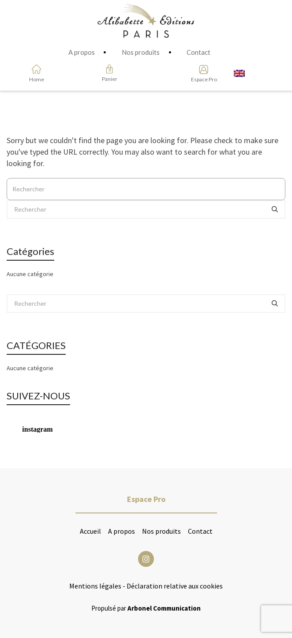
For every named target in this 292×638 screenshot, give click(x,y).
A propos (121, 531)
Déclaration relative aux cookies (175, 585)
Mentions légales (95, 585)
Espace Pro (201, 79)
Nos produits (161, 531)
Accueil (90, 531)
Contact (200, 531)
